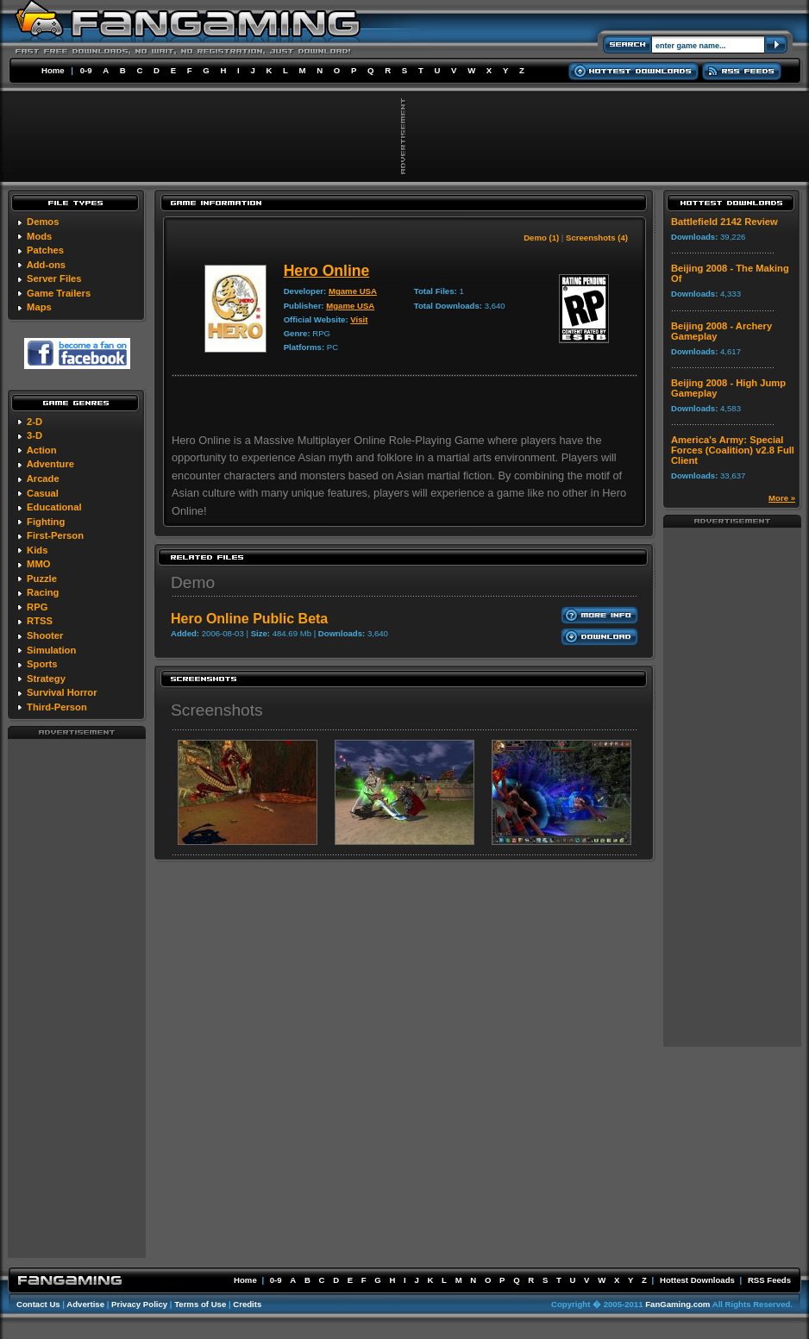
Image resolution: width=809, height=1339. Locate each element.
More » (781, 498)
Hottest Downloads (697, 1280)
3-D (34, 435)
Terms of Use (200, 1304)
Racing (43, 592)
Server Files (54, 278)
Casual (43, 493)
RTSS (40, 621)
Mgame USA (353, 291)
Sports (42, 664)
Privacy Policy (139, 1304)
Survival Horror (62, 692)
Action (42, 450)
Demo (193, 582)
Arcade (43, 478)
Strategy (46, 678)
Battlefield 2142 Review (724, 221)
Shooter (45, 635)
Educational (54, 507)
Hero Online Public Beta (249, 618)
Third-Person (57, 707)
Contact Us (38, 1304)
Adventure (50, 464)
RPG (37, 607)
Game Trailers (59, 293)
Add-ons (46, 265)
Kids (37, 550)
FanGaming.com (677, 1304)
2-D (34, 421)
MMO (38, 564)
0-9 (86, 70)
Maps (39, 307)
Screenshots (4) (597, 237)
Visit (358, 319)
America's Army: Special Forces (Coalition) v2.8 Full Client (732, 450)
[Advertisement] (77, 997)
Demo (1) (541, 237)
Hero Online (327, 270)
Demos (43, 221)
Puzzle (42, 578)
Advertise (85, 1304)
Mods (39, 236)
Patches (45, 250)
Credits (247, 1304)
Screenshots (217, 710)
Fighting (46, 521)
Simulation (51, 650)
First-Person (55, 535)
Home (53, 70)
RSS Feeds (769, 1280)
